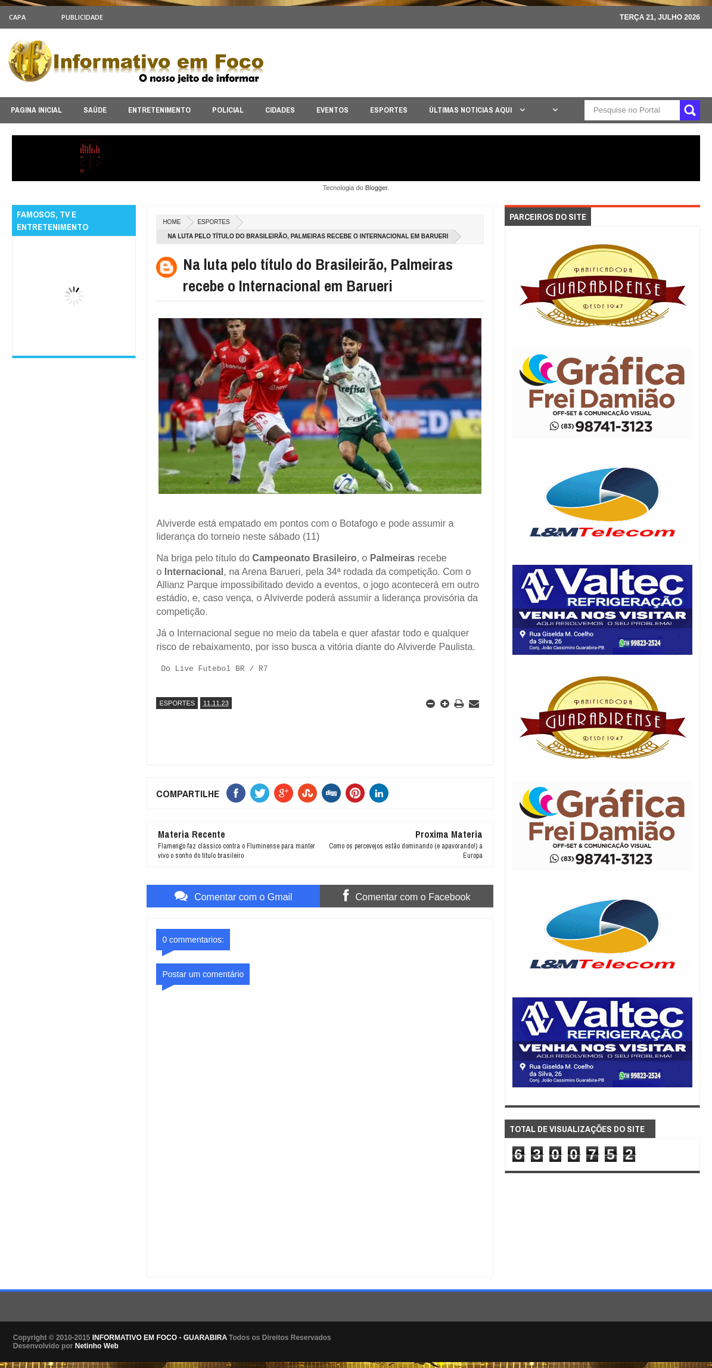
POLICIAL (228, 110)
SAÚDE (95, 110)
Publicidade (82, 17)
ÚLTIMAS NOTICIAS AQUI (471, 110)
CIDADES (280, 110)
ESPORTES (389, 110)
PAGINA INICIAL (36, 110)
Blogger (376, 187)
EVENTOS (332, 110)
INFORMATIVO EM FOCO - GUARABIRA (159, 1337)
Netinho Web (97, 1345)
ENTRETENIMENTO (159, 110)
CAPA (17, 17)
